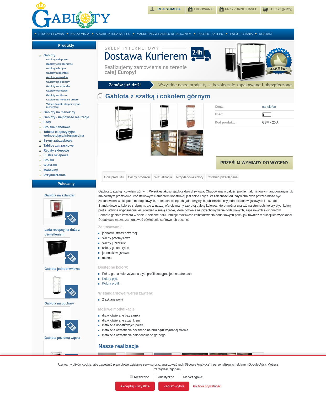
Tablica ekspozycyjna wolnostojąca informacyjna (64, 133)
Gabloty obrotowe (57, 90)
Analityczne (164, 377)
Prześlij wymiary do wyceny (254, 162)
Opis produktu (114, 177)
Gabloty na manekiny (59, 112)
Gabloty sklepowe (57, 59)
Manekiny (51, 170)
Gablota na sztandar (60, 195)
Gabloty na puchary (58, 81)
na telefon (269, 107)
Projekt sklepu (210, 33)
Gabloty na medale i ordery (62, 99)
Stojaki (49, 160)
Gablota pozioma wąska (62, 338)
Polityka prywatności (207, 386)
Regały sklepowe (56, 150)
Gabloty (49, 55)
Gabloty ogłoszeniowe (59, 63)
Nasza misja (80, 33)
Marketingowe (191, 377)
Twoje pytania (241, 33)
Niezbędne (139, 377)
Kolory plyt (109, 279)
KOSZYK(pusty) (277, 9)
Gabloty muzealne (57, 77)
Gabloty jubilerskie (57, 72)
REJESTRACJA (169, 9)
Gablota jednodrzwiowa (62, 269)
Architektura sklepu (113, 33)
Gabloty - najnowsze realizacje (66, 117)
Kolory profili (110, 283)
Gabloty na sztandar (58, 86)
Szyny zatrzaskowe (58, 140)
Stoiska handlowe (57, 127)
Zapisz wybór (174, 386)
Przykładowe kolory (189, 177)
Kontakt (265, 33)
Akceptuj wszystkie (135, 386)
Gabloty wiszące (56, 68)
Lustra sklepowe (56, 155)
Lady (47, 122)
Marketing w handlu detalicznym (164, 33)
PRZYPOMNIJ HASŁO (241, 9)
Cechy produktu (139, 177)
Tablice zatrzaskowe (59, 145)
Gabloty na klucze (57, 95)
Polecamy (65, 183)
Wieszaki (50, 165)
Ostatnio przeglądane (223, 177)
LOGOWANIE (203, 9)
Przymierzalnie (55, 175)
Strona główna (51, 33)
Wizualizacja (163, 177)
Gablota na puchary (59, 303)
